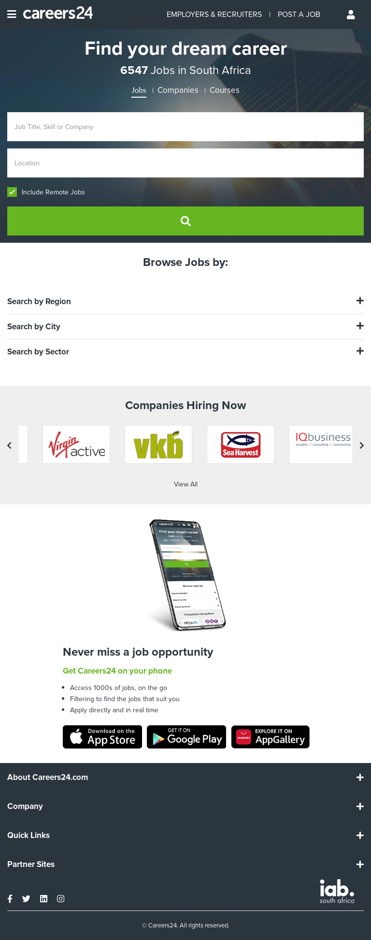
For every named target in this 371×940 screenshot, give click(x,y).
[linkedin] (43, 899)
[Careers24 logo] (54, 14)
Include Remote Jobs (46, 192)
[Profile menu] (352, 14)
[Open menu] (11, 14)
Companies (178, 90)
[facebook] (10, 899)
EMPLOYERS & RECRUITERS (214, 14)
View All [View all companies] (186, 484)
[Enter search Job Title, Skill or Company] (185, 126)
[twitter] (26, 899)
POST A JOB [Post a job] (299, 14)
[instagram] (60, 899)
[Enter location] (185, 162)
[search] (185, 220)
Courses (225, 90)
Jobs (138, 90)
